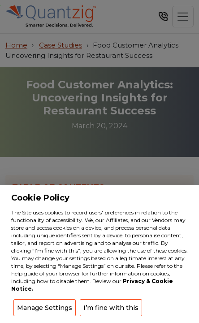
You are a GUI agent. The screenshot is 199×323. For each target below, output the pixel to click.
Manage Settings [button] (44, 308)
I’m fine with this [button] (110, 308)
